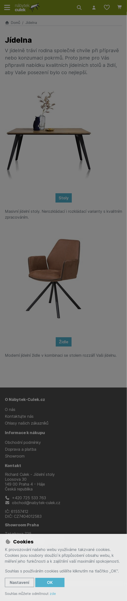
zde (53, 593)
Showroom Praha (22, 524)
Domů (12, 22)
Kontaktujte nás (19, 416)
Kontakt (13, 465)
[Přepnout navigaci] (7, 7)
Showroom (15, 456)
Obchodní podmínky (23, 442)
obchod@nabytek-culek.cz (32, 502)
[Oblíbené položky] (106, 7)
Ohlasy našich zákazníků (26, 423)
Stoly (64, 197)
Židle (63, 341)
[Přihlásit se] (94, 7)
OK (50, 582)
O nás (10, 409)
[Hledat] (79, 7)
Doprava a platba (20, 449)
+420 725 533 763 (25, 497)
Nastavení (19, 582)
